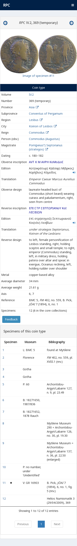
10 (4, 467)
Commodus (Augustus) (44, 139)
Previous (23, 524)
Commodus (37, 132)
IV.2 (31, 94)
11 (4, 483)
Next (57, 524)
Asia (31, 107)
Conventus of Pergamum (46, 113)
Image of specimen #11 (38, 76)
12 (4, 498)
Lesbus (33, 120)
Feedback (11, 319)
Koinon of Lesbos (41, 126)
